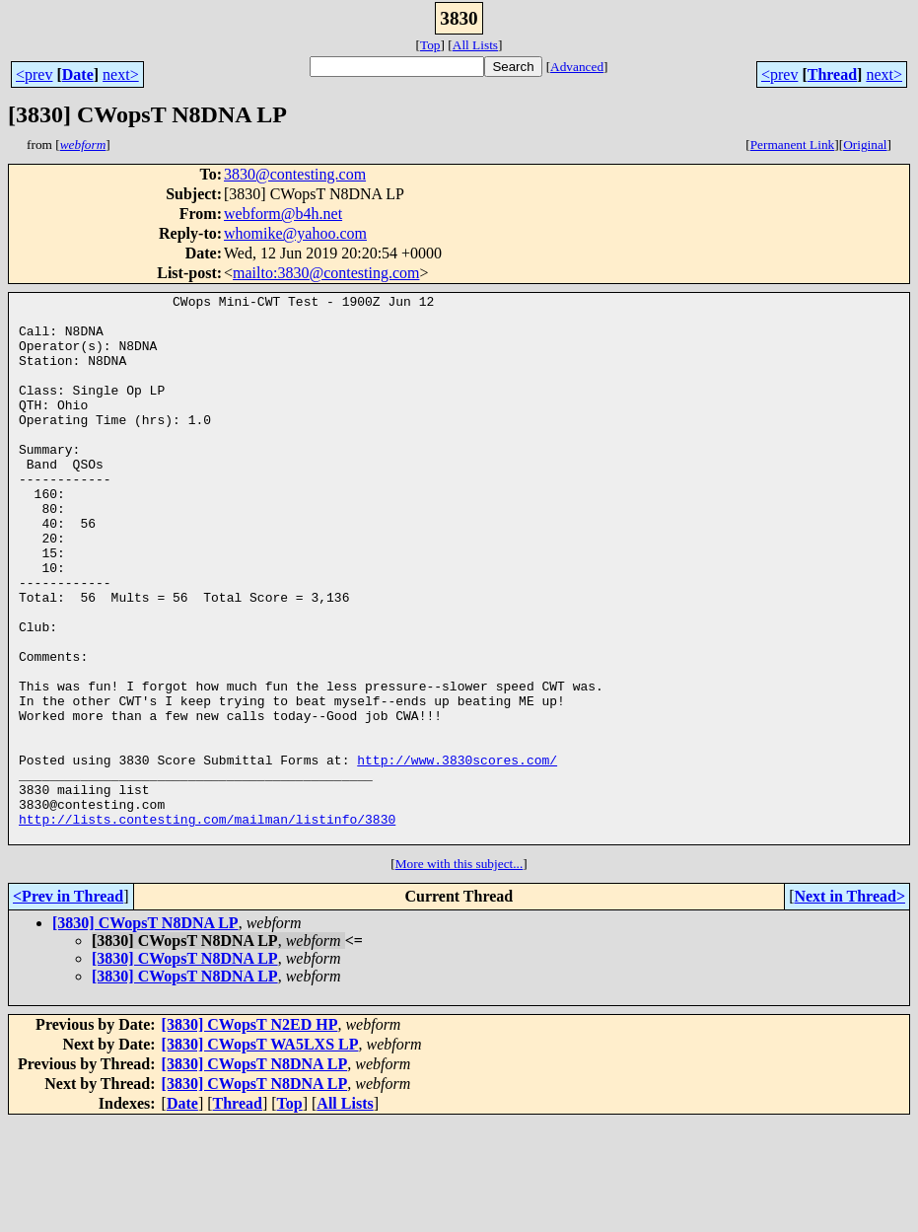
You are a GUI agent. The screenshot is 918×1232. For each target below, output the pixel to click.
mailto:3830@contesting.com (326, 272)
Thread (832, 74)
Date (78, 74)
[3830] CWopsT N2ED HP (250, 1133)
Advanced (576, 66)
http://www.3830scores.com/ (457, 854)
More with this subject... (459, 973)
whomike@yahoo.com (295, 233)
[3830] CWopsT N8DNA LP (145, 1032)
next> (121, 74)
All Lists (475, 44)
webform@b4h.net (283, 213)
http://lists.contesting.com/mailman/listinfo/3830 (207, 925)
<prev (34, 74)
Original (864, 144)
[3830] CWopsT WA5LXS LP (260, 1153)
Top (430, 44)
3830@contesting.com (295, 174)
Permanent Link (792, 144)
